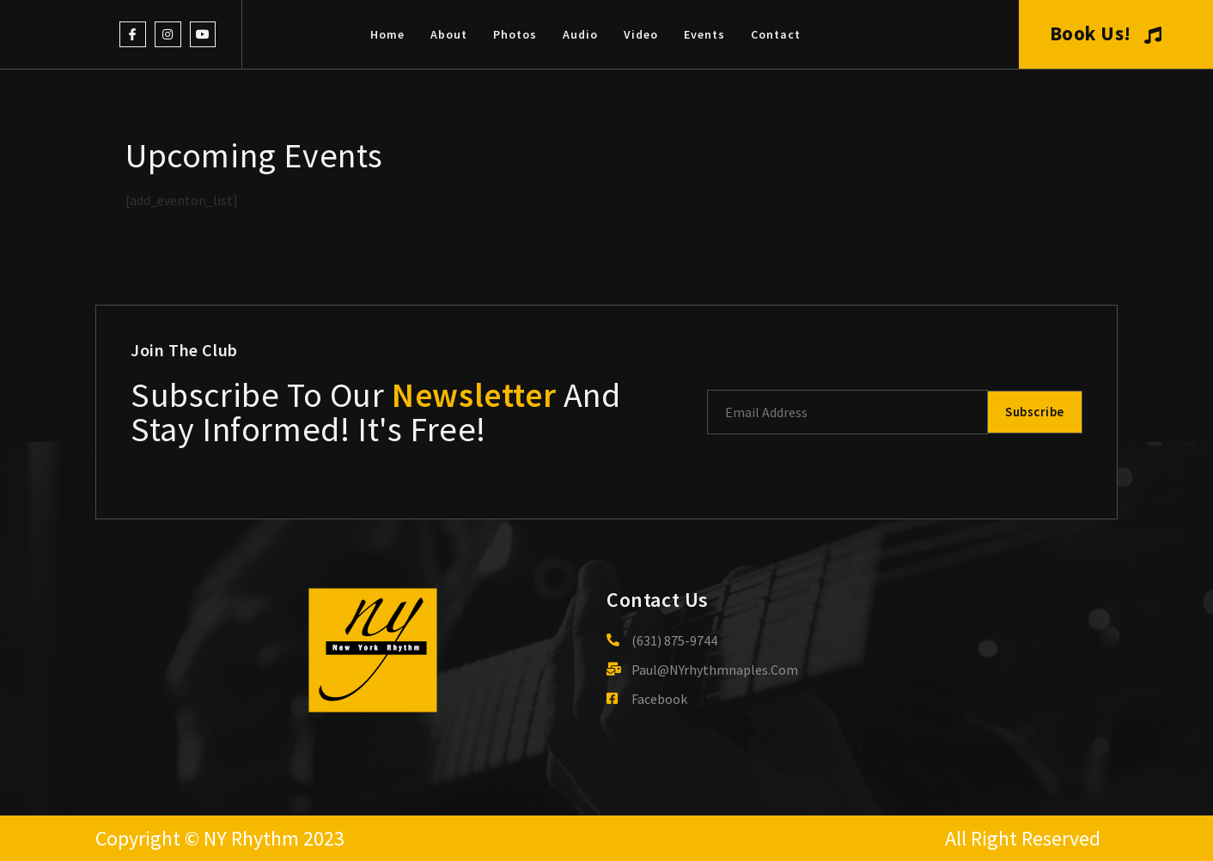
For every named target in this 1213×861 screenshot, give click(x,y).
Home (387, 34)
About (448, 34)
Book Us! (1106, 33)
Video (641, 34)
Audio (580, 34)
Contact (776, 34)
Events (704, 34)
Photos (515, 34)
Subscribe (1032, 412)
